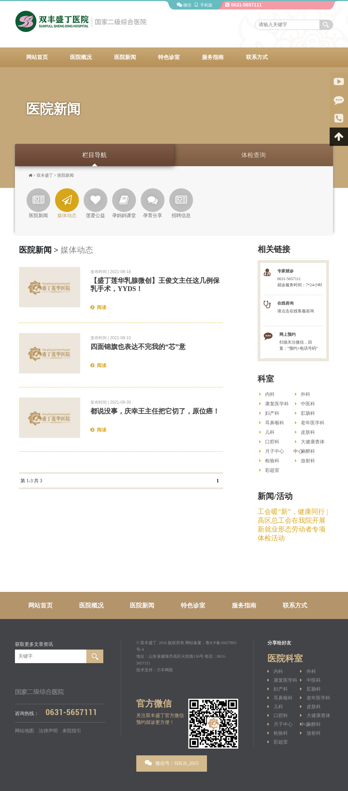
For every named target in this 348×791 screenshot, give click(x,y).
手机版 (202, 5)
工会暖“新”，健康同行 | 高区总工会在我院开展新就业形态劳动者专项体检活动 (293, 525)
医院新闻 (125, 57)
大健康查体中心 (309, 443)
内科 (267, 394)
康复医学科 (274, 403)
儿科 (267, 432)
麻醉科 (305, 451)
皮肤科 (305, 432)
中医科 (305, 403)
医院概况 (81, 57)
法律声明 (48, 730)
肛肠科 (305, 413)
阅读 (98, 307)
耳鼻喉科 (271, 422)
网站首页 (37, 57)
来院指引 (71, 730)
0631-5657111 (243, 4)
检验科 (269, 460)
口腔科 (269, 441)
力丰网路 (165, 670)
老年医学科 (310, 422)
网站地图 (24, 730)
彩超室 (269, 470)
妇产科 (269, 413)
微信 (183, 5)
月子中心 (271, 451)
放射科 (305, 460)
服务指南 (213, 57)
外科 (302, 394)
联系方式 (257, 57)
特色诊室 (169, 57)
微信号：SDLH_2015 (172, 763)
